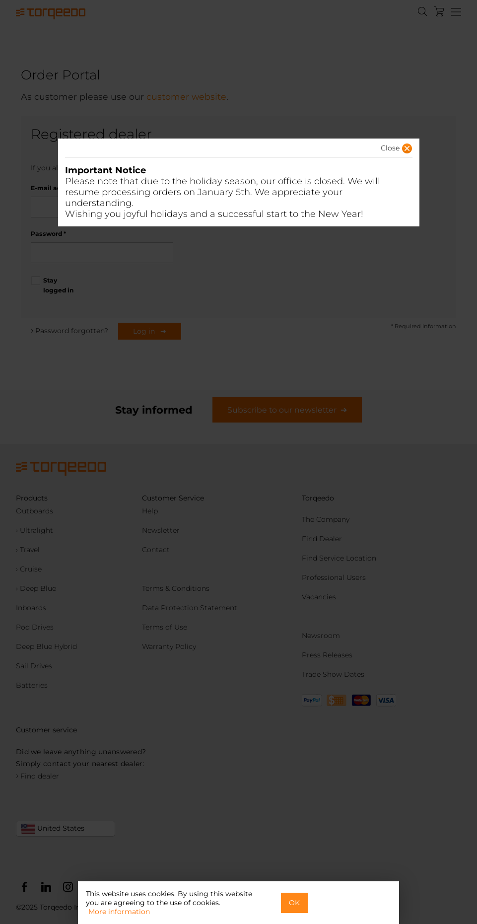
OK (294, 902)
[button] (381, 150)
